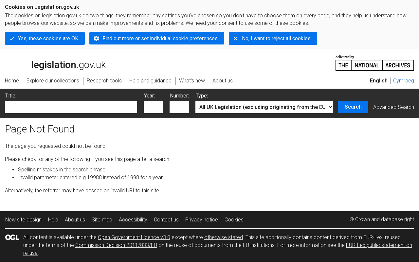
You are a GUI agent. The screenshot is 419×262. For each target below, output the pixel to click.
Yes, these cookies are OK (48, 38)
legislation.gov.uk (55, 62)
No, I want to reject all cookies (276, 38)
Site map (102, 220)
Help (53, 220)
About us (75, 220)
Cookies (234, 220)
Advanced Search (393, 107)
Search (353, 107)
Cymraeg (403, 81)
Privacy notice (201, 220)
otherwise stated (223, 237)
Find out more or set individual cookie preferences (160, 38)
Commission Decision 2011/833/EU (116, 245)
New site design (23, 220)
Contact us (166, 220)
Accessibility (133, 220)
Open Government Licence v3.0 (134, 237)
